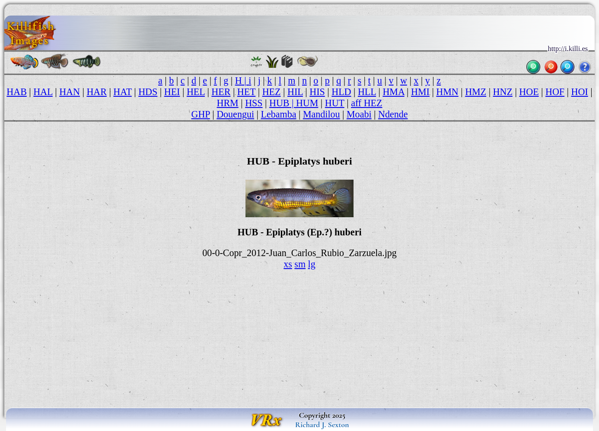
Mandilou (321, 114)
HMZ (475, 91)
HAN (69, 91)
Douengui (235, 114)
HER (220, 91)
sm (300, 264)
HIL (295, 91)
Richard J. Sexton (322, 424)
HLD (341, 91)
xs (288, 264)
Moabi (359, 114)
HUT (334, 103)
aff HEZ (366, 103)
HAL (42, 91)
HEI (172, 91)
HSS (253, 103)
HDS (147, 91)
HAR (96, 91)
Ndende (393, 114)
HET (246, 91)
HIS (317, 91)
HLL (367, 91)
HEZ (271, 91)
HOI (579, 91)
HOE (528, 91)
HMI (420, 91)
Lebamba (278, 114)
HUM (307, 103)
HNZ (503, 91)
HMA (393, 91)
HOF (554, 91)
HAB (16, 91)
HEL (196, 91)
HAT (122, 91)
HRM (227, 103)
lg (311, 264)
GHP (200, 114)
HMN (447, 91)
